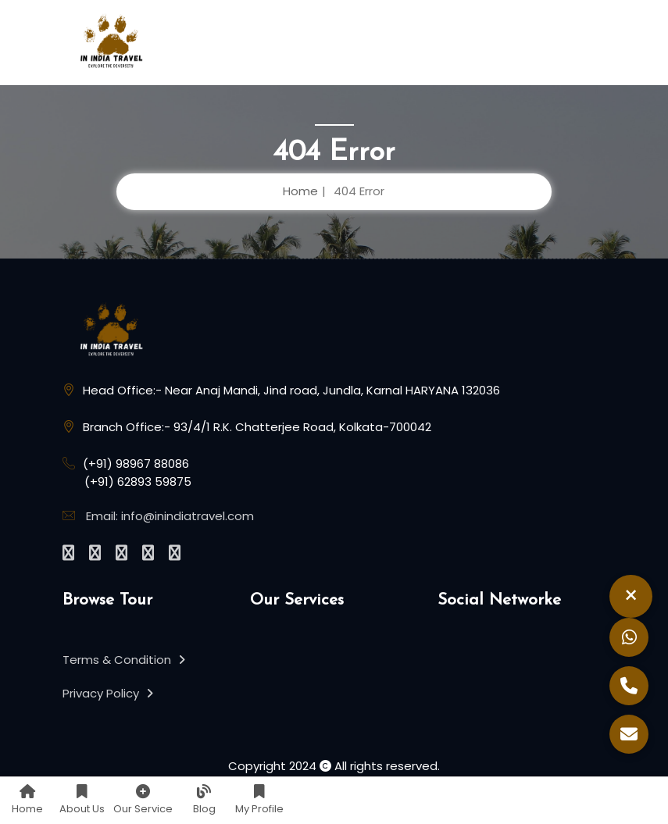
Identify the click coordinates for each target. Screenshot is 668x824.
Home (27, 800)
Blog (204, 800)
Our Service (143, 800)
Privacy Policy (108, 693)
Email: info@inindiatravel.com (170, 516)
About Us (82, 800)
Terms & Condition (124, 659)
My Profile (259, 800)
